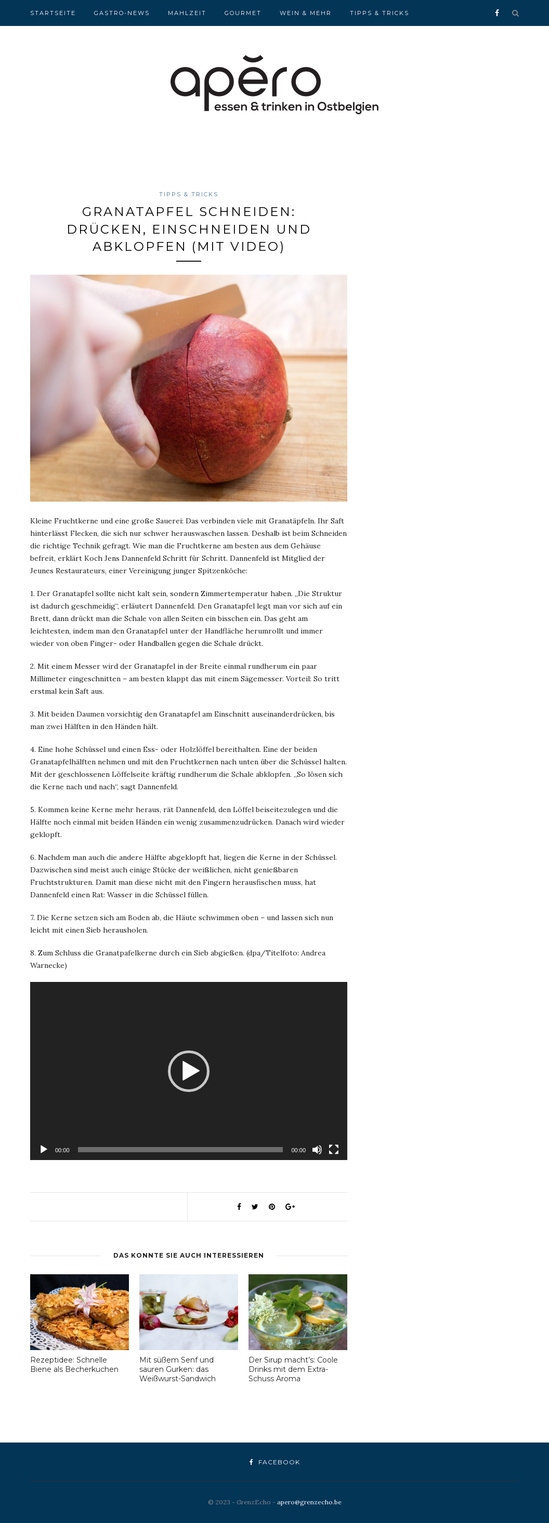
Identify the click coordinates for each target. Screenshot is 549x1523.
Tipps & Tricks (379, 13)
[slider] (180, 1149)
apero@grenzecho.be (309, 1502)
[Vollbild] (334, 1149)
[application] (188, 1071)
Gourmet (243, 13)
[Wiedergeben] (43, 1149)
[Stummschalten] (317, 1149)
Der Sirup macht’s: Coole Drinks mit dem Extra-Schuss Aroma (293, 1369)
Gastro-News (122, 13)
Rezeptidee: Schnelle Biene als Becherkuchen (74, 1364)
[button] (189, 1071)
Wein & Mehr (306, 13)
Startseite (53, 13)
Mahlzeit (187, 13)
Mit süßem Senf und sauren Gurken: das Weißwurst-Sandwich (177, 1369)
